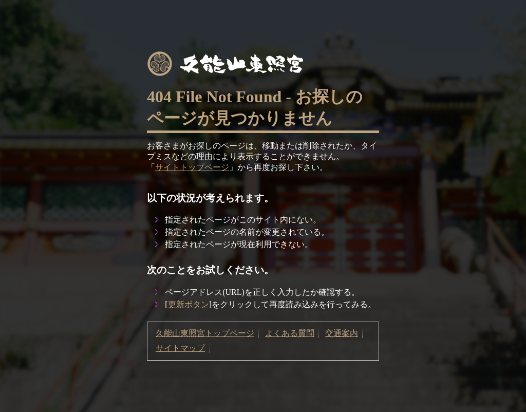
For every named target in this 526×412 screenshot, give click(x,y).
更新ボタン (188, 304)
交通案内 (341, 333)
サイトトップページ (192, 167)
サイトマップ (180, 348)
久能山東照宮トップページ (205, 333)
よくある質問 (289, 333)
